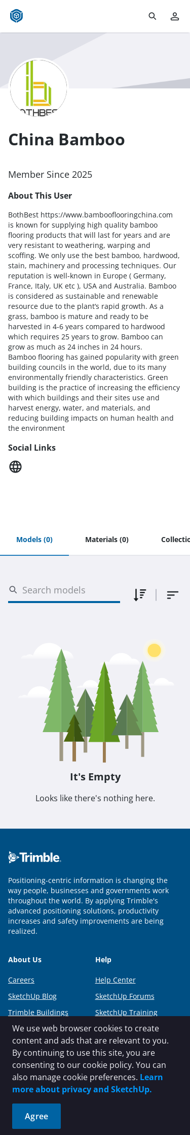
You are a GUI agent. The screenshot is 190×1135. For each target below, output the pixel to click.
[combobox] (172, 595)
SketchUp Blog (32, 996)
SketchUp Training (126, 1012)
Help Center (115, 980)
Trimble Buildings (38, 1012)
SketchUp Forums (125, 996)
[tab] (34, 540)
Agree (36, 1116)
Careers (21, 980)
